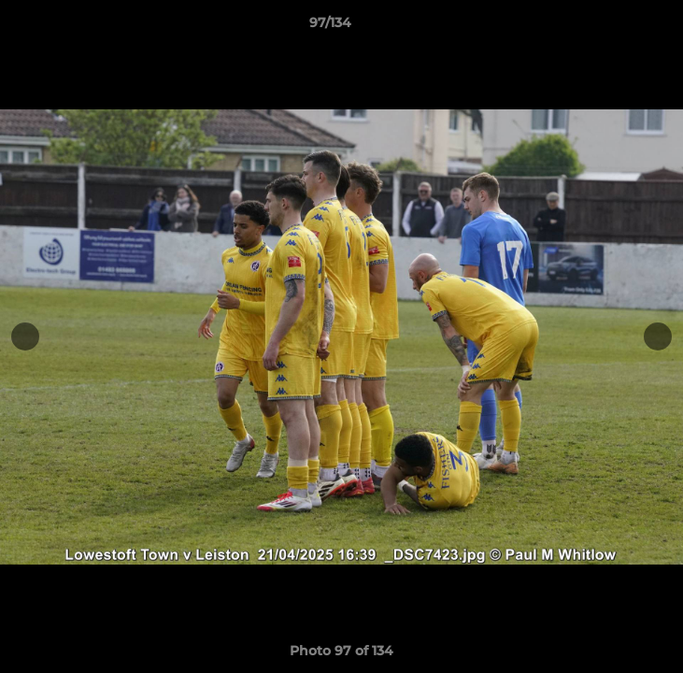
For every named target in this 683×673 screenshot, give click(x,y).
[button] (616, 27)
